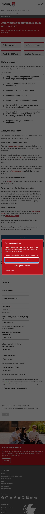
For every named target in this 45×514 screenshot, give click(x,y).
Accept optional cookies (22, 260)
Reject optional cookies (22, 266)
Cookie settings (9, 270)
